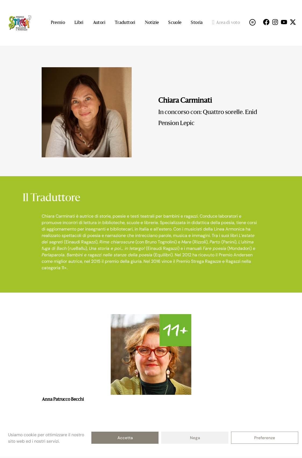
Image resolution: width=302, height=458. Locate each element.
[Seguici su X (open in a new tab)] (293, 22)
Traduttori (125, 23)
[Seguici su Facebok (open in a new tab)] (266, 22)
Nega (195, 438)
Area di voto (226, 22)
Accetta (125, 438)
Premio (58, 23)
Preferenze (264, 438)
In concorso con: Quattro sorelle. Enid (207, 112)
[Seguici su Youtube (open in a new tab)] (284, 22)
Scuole (174, 23)
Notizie (152, 23)
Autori (99, 23)
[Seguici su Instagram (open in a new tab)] (275, 22)
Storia (197, 23)
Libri (79, 23)
